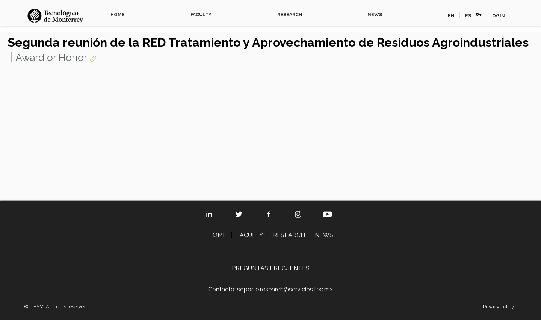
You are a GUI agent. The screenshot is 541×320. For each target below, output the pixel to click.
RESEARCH (289, 14)
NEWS (374, 14)
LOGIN (497, 15)
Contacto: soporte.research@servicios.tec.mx (270, 289)
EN (451, 15)
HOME (117, 14)
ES (468, 15)
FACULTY (201, 14)
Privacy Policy (498, 306)
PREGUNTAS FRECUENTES (271, 268)
